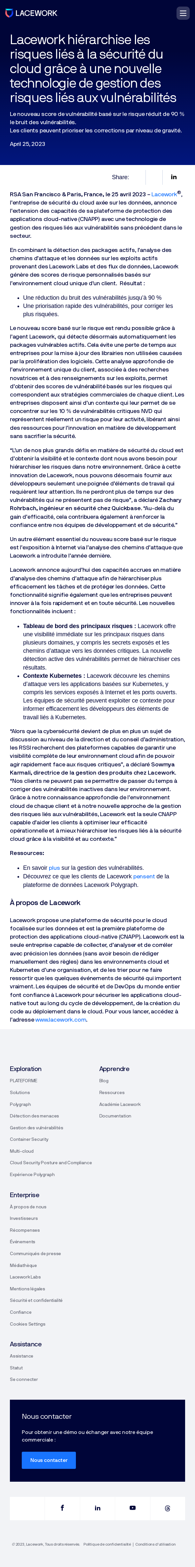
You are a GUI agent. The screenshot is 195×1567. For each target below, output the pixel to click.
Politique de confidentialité (107, 1544)
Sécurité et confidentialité (36, 1300)
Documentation (115, 1116)
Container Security (29, 1139)
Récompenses (25, 1230)
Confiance (20, 1312)
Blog (104, 1081)
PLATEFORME (23, 1081)
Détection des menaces (34, 1116)
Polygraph (20, 1104)
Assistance (21, 1356)
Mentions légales (27, 1289)
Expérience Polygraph (32, 1174)
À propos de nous (28, 1207)
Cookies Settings (28, 1324)
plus (54, 868)
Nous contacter (48, 1460)
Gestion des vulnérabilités (36, 1128)
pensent (144, 877)
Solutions (20, 1092)
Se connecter (24, 1379)
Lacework (164, 195)
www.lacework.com (60, 1020)
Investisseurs (24, 1218)
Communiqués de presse (35, 1253)
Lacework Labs (25, 1277)
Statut (16, 1368)
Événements (22, 1242)
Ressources (112, 1092)
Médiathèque (23, 1265)
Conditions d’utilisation (155, 1544)
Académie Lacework (120, 1104)
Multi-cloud (22, 1151)
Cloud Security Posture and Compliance (51, 1163)
